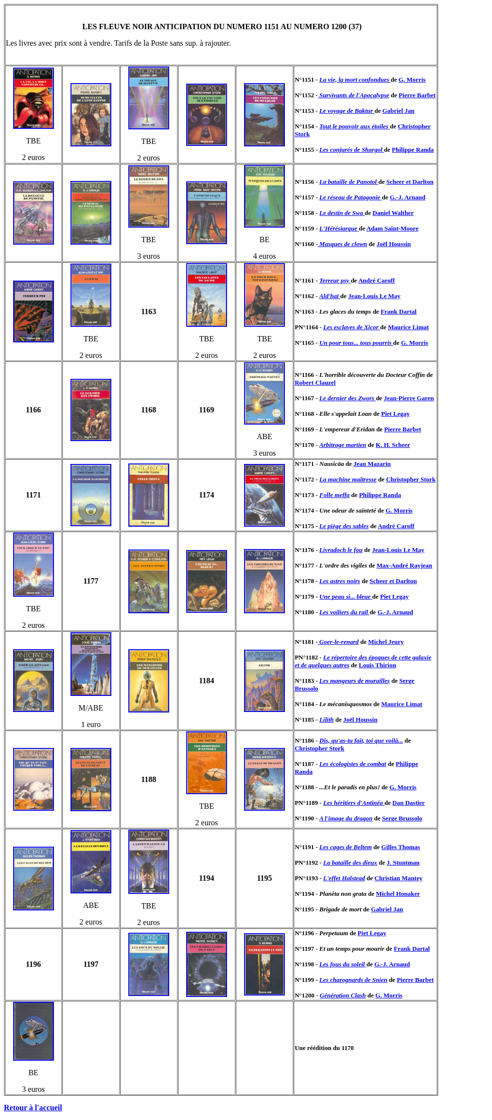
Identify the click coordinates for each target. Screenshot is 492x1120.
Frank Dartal (399, 311)
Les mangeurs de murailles (354, 680)
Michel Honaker (398, 893)
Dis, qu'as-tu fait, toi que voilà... (361, 740)
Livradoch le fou (341, 549)
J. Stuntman (403, 862)
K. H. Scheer (393, 444)
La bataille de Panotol (348, 181)
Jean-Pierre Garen (409, 398)
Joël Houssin (394, 244)
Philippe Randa (413, 149)
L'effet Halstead (344, 878)
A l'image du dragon (345, 818)
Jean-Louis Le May (374, 296)
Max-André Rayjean (404, 565)
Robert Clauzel (315, 382)
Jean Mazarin (372, 463)
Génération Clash (343, 995)
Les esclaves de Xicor (351, 327)
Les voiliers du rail (344, 612)
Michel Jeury (386, 641)
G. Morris (412, 79)
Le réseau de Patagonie (350, 197)
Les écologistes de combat (353, 763)
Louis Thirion (377, 665)
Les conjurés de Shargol (351, 149)
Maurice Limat (408, 327)
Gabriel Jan (398, 110)
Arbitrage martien (342, 444)
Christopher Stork (411, 479)
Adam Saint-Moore (393, 228)
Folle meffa (334, 494)
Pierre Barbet (417, 95)
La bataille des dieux (350, 862)
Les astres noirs (339, 581)
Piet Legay (395, 413)
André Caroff (376, 280)
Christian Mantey (398, 878)
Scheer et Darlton (409, 181)
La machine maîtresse (348, 479)
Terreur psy (335, 280)
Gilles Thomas (400, 847)
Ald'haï (329, 296)
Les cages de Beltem (345, 847)
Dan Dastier (408, 802)
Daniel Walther (393, 212)
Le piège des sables (344, 526)
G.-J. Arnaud (407, 197)
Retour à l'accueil (33, 1107)
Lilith (326, 719)
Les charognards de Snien (353, 979)
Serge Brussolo (402, 818)
